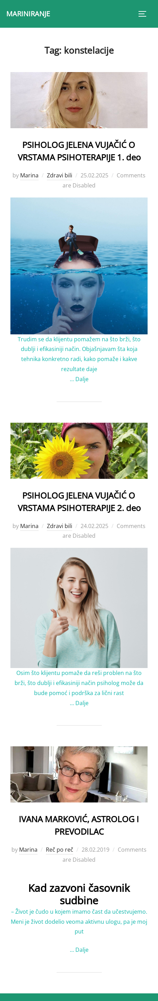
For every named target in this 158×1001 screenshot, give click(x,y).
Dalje (82, 379)
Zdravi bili (59, 175)
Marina (29, 175)
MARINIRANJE (28, 13)
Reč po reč (59, 849)
